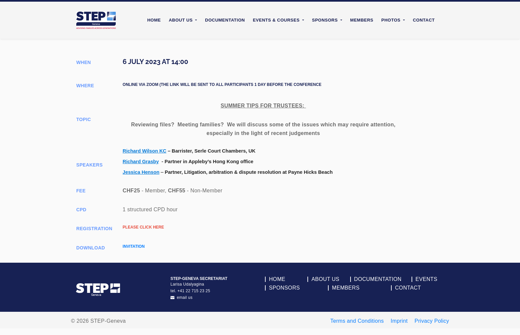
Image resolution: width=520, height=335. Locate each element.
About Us (325, 279)
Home (154, 20)
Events (426, 279)
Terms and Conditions (357, 321)
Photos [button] (391, 20)
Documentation (225, 20)
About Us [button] (181, 20)
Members (361, 20)
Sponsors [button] (325, 20)
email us (181, 297)
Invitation (134, 246)
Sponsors (284, 288)
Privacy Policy (432, 321)
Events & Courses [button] (277, 20)
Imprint (399, 321)
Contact (424, 20)
